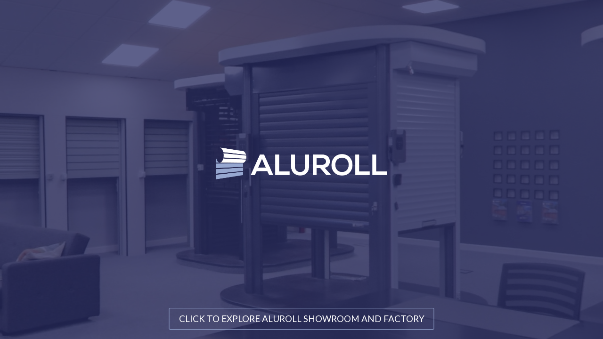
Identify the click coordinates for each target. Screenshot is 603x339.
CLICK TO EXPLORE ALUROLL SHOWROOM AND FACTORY (301, 318)
